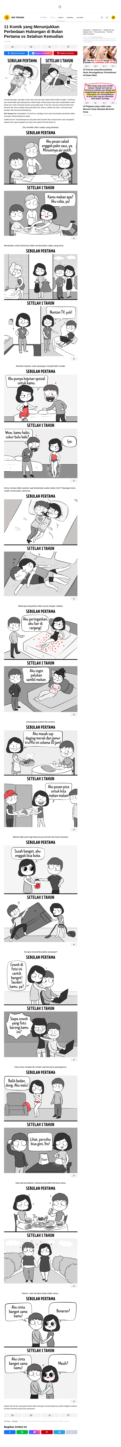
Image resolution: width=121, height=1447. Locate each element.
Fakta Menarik (87, 78)
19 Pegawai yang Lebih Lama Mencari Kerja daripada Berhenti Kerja (98, 109)
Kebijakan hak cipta (109, 30)
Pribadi (43, 17)
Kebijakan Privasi (97, 30)
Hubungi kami (86, 30)
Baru (52, 17)
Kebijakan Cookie (87, 32)
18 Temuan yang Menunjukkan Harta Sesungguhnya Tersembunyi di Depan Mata (99, 72)
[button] (87, 66)
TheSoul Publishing (96, 37)
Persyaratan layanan (99, 32)
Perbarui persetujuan (88, 34)
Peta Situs (110, 32)
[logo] (14, 17)
